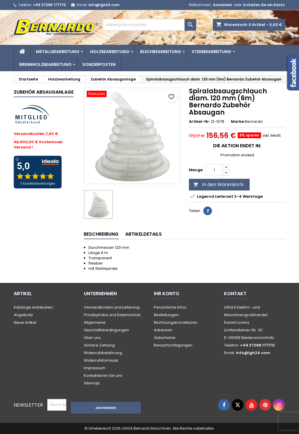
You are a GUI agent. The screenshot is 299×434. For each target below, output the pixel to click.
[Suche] (149, 25)
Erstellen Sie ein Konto (264, 4)
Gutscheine (164, 337)
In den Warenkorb (218, 184)
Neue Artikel (25, 322)
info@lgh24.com (103, 4)
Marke (237, 121)
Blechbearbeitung (160, 52)
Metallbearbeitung (57, 52)
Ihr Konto (166, 293)
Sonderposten (99, 64)
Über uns (92, 337)
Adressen (163, 330)
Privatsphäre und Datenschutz (112, 315)
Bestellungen (166, 315)
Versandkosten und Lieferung (112, 307)
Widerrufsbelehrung (103, 353)
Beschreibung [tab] (101, 234)
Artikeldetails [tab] (143, 234)
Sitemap (92, 383)
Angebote (23, 315)
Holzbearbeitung (109, 52)
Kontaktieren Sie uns (103, 375)
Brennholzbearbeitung (45, 64)
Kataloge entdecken (33, 307)
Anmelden (222, 4)
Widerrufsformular (101, 360)
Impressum (94, 368)
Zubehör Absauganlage (44, 92)
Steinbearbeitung (211, 52)
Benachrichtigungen (173, 345)
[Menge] (214, 170)
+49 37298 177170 (49, 4)
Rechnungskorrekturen (175, 322)
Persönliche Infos (170, 307)
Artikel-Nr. (199, 121)
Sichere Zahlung (99, 345)
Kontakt (235, 293)
